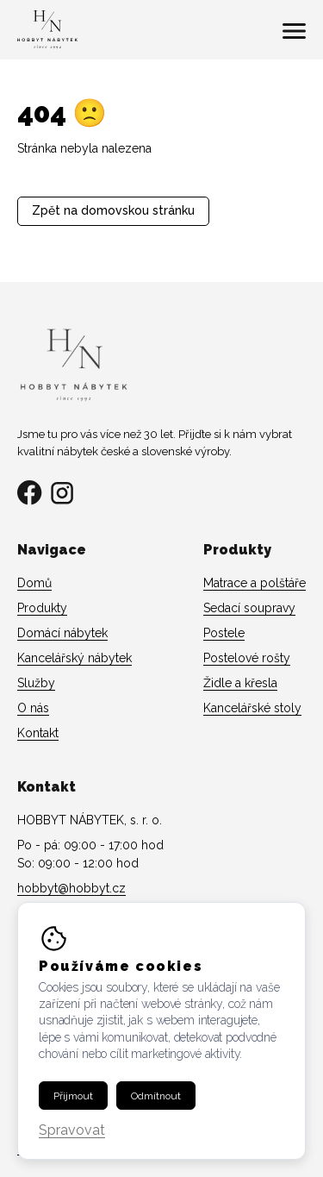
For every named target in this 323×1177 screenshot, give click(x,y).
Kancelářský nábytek (74, 658)
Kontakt (38, 733)
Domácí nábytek (62, 633)
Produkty (42, 608)
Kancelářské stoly (252, 708)
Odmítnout (156, 1096)
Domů (34, 583)
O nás (33, 708)
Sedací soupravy (249, 608)
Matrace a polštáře (254, 583)
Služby (36, 683)
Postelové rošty (246, 658)
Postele (224, 633)
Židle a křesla (240, 683)
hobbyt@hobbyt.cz (71, 888)
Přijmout (73, 1096)
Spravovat (72, 1131)
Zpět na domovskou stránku (113, 210)
